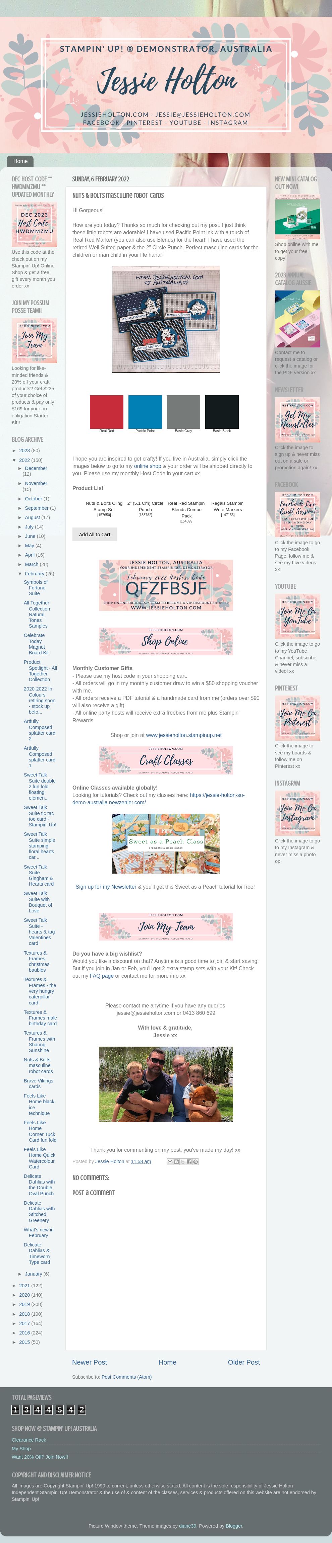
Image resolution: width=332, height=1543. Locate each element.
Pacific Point (145, 431)
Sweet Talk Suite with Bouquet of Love (38, 902)
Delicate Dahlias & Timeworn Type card (37, 1253)
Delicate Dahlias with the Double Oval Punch (39, 1184)
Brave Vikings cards (38, 1083)
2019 (25, 1304)
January (34, 1274)
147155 (228, 515)
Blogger (234, 1526)
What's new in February (39, 1232)
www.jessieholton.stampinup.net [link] (184, 735)
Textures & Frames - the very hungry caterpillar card (40, 991)
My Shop (21, 1448)
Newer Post (89, 1362)
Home (20, 161)
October (34, 498)
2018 (25, 1314)
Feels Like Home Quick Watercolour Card (39, 1158)
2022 (25, 460)
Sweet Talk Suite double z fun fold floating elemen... (40, 786)
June (31, 536)
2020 (25, 1295)
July (30, 527)
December (36, 468)
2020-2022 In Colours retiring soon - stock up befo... (39, 700)
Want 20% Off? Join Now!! (40, 1457)
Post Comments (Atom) (127, 1377)
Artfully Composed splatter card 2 (39, 730)
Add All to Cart (95, 534)
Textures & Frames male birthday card (40, 1018)
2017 (25, 1323)
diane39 (187, 1526)
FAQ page (102, 976)
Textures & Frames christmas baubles (37, 961)
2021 (25, 1285)
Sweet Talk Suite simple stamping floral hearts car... (39, 845)
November (36, 483)
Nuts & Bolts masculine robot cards (38, 1065)
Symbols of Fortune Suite (36, 587)
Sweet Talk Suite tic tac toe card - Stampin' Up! (40, 816)
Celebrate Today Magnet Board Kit (36, 644)
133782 (145, 515)
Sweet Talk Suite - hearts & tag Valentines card (39, 931)
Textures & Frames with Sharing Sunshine (39, 1041)
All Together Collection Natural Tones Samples (37, 614)
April (30, 555)
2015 (25, 1342)
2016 (25, 1332)
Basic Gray (183, 431)
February (35, 573)
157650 (104, 515)
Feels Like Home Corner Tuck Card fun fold (40, 1131)
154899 (186, 521)
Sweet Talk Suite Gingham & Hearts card (39, 875)
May (30, 545)
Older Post (244, 1362)
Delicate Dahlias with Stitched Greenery (39, 1211)
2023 (25, 450)
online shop (147, 466)
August (33, 517)
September (37, 508)
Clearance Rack (29, 1440)
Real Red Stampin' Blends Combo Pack (187, 509)
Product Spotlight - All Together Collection (40, 670)
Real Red (107, 431)
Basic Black (222, 431)
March (32, 564)
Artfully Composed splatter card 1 (39, 756)
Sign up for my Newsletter (106, 887)
